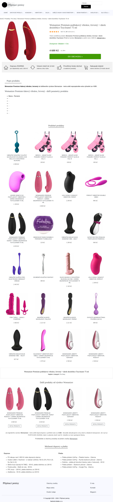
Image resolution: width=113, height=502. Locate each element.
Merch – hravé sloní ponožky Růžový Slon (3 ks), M (69, 155)
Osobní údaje (51, 491)
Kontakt (92, 486)
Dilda (47, 12)
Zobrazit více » (101, 40)
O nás (92, 482)
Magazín (93, 491)
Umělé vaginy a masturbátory (63, 12)
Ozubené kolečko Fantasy (43, 276)
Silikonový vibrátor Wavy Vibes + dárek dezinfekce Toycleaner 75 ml (43, 354)
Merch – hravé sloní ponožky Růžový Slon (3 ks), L (96, 155)
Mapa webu (50, 486)
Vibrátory (38, 12)
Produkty (7, 18)
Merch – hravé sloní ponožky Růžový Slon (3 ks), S (43, 155)
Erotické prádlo (16, 12)
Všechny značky (52, 482)
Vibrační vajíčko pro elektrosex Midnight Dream (17, 277)
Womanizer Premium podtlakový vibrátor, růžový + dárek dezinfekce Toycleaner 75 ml (43, 197)
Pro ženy (13, 18)
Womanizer (78, 40)
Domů (6, 12)
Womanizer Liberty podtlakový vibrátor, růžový (96, 354)
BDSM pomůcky (82, 12)
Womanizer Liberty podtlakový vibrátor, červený (69, 354)
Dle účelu (104, 12)
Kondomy (28, 12)
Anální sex (94, 12)
